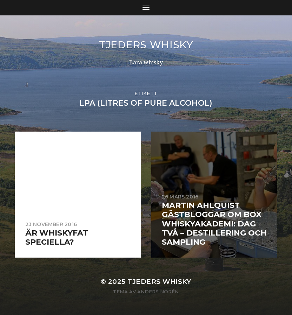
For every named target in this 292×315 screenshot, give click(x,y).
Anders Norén (158, 291)
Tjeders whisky (146, 45)
